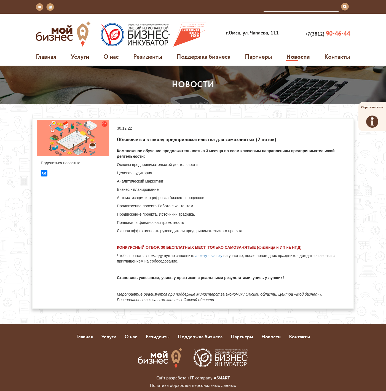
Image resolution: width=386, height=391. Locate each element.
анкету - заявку (208, 255)
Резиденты (147, 56)
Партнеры (258, 56)
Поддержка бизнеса (203, 56)
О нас (111, 56)
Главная (46, 56)
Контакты (337, 56)
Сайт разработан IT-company (193, 378)
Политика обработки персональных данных (193, 385)
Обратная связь (372, 116)
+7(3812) (327, 33)
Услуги (80, 56)
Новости (298, 56)
